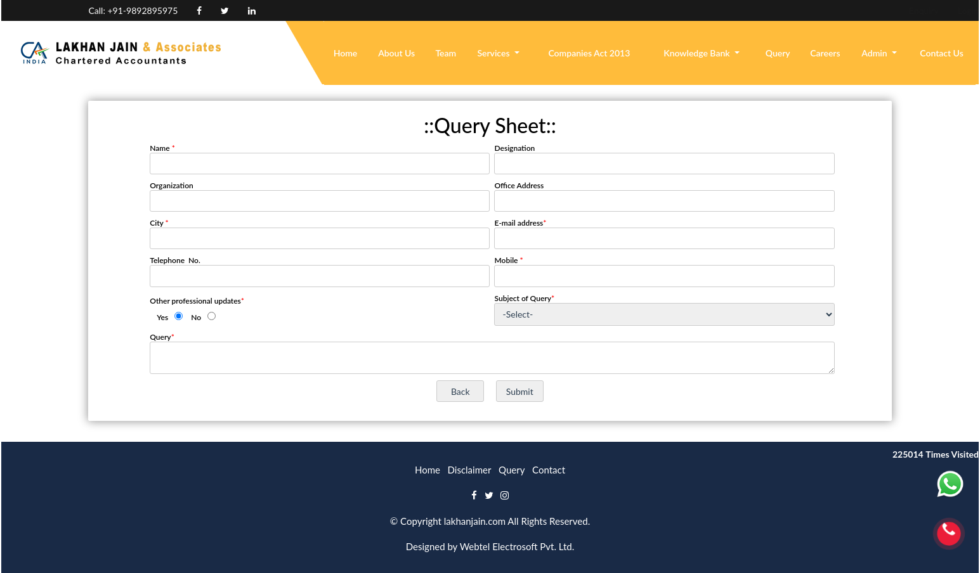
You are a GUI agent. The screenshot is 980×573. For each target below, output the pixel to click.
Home (346, 53)
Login (883, 10)
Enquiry (839, 10)
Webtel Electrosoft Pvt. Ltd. (517, 546)
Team (445, 53)
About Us (396, 53)
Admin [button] (875, 53)
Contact (548, 469)
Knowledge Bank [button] (697, 53)
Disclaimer (470, 469)
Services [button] (494, 53)
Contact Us (942, 53)
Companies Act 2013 (589, 53)
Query (778, 53)
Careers (825, 53)
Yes (162, 317)
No (196, 317)
